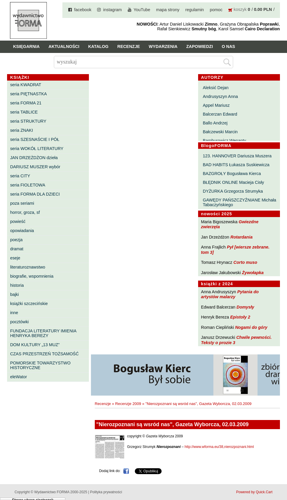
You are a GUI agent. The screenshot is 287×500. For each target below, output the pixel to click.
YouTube (142, 9)
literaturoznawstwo (27, 267)
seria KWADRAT (25, 84)
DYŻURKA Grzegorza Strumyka (233, 191)
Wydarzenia (163, 46)
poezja (16, 239)
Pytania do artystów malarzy (230, 294)
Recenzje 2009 (128, 403)
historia (17, 285)
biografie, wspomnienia (31, 276)
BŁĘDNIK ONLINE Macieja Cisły (233, 182)
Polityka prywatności (106, 492)
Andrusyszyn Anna (220, 96)
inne (14, 312)
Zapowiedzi (199, 46)
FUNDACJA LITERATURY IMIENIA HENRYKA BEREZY (43, 333)
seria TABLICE (24, 112)
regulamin (194, 9)
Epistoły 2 (240, 317)
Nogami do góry (251, 327)
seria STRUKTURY (28, 121)
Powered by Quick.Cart (254, 492)
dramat (16, 248)
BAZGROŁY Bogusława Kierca (232, 173)
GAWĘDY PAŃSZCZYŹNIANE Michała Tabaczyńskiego (239, 202)
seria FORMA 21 (25, 103)
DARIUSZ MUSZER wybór (35, 166)
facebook (82, 9)
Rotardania (241, 237)
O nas (228, 46)
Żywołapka (253, 272)
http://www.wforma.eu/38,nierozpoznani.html (219, 447)
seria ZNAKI (21, 130)
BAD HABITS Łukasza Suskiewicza (236, 164)
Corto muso (245, 262)
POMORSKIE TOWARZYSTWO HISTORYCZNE (40, 365)
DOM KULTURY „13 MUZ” (34, 344)
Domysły (245, 307)
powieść (17, 221)
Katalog (98, 46)
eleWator (18, 376)
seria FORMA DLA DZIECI (35, 194)
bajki (14, 294)
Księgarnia (26, 46)
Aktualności (64, 46)
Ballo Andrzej (215, 123)
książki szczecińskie (29, 303)
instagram (112, 9)
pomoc (216, 9)
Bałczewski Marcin (220, 131)
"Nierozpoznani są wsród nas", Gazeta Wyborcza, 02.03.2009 (198, 403)
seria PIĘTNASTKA (28, 93)
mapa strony (167, 9)
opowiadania (22, 230)
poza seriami (22, 203)
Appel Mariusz (216, 105)
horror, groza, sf (25, 212)
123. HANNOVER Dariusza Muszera (237, 156)
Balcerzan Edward (220, 114)
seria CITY (20, 176)
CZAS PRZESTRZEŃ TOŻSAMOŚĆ (44, 353)
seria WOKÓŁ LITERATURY (36, 148)
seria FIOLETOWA (27, 185)
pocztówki (19, 321)
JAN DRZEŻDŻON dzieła (34, 157)
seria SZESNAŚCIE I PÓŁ (34, 139)
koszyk (240, 9)
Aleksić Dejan (215, 87)
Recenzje (128, 46)
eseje (15, 258)
